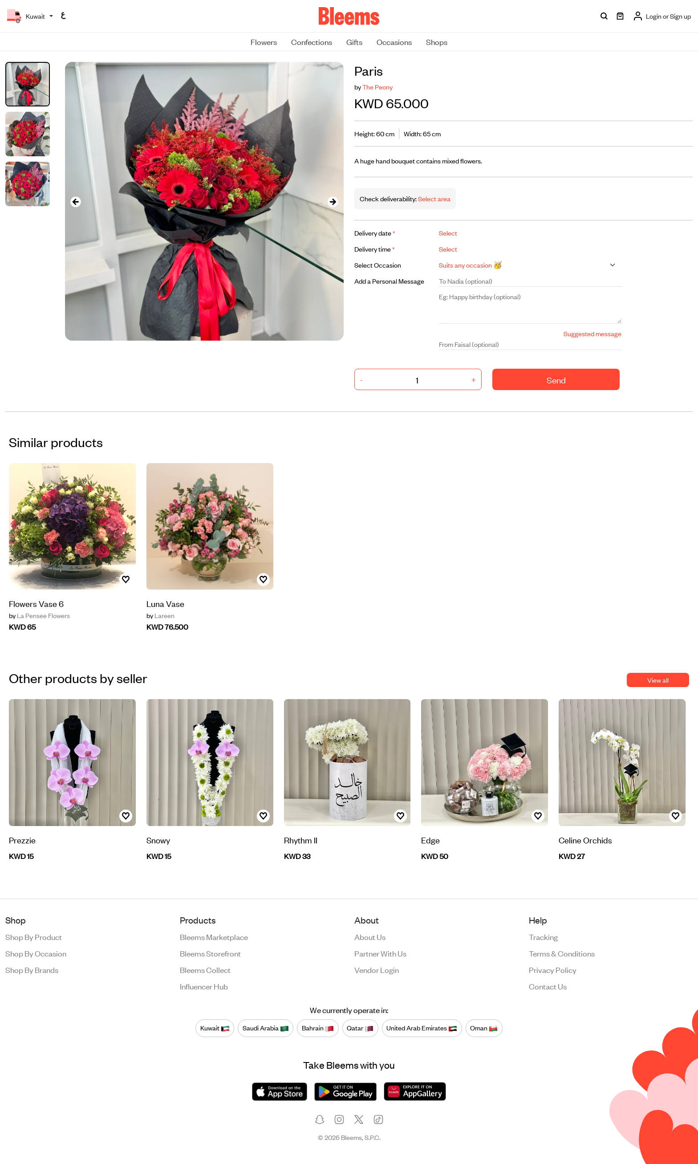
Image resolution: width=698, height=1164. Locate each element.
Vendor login (376, 969)
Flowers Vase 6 (36, 603)
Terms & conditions (562, 953)
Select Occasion (377, 264)
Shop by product (33, 936)
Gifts (354, 41)
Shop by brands (31, 969)
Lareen (160, 615)
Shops (436, 41)
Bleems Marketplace (214, 936)
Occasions (394, 41)
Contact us (548, 986)
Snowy (158, 839)
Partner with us (380, 953)
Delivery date (374, 232)
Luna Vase (165, 603)
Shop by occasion (35, 953)
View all (658, 679)
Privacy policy (552, 969)
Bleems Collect (205, 969)
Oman (484, 1028)
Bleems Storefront (210, 953)
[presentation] (75, 201)
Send (556, 379)
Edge (430, 839)
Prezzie (22, 839)
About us (370, 936)
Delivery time (374, 248)
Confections (311, 41)
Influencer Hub (204, 986)
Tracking (543, 936)
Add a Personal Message (389, 280)
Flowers (264, 41)
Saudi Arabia (266, 1028)
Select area (433, 198)
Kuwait (215, 1028)
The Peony (377, 86)
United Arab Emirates (421, 1028)
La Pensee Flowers (39, 615)
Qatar (360, 1028)
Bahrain (318, 1028)
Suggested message (592, 333)
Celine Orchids (585, 839)
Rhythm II (300, 839)
